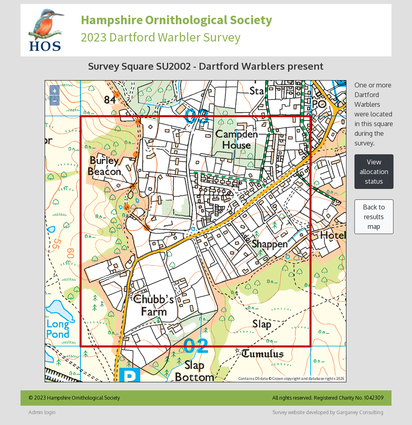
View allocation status (374, 171)
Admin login (42, 412)
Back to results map (374, 216)
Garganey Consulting (359, 412)
